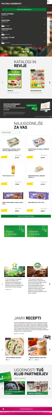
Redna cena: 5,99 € (18, 155)
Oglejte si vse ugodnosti (19, 378)
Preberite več (8, 289)
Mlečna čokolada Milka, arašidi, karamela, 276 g (13, 203)
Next (50, 81)
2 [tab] (26, 52)
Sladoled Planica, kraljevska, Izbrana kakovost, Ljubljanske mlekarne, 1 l (12, 149)
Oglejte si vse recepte (19, 333)
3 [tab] (28, 52)
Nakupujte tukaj (31, 105)
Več (2, 17)
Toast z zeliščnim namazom (13, 357)
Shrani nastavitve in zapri (23, 6)
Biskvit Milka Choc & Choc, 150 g (36, 202)
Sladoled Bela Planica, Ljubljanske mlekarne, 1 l (36, 176)
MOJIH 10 (10, 90)
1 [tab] (24, 52)
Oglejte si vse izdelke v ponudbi (26, 216)
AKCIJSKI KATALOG (36, 90)
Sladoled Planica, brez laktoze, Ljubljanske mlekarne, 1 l (38, 149)
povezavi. (34, 44)
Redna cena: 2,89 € (44, 208)
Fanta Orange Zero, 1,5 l (8, 175)
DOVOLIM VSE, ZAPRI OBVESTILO (24, 9)
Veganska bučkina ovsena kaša (37, 357)
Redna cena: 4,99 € (18, 208)
